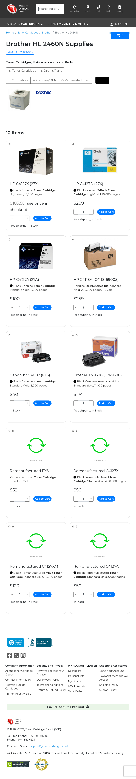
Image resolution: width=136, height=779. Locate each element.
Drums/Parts (51, 70)
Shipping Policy (108, 684)
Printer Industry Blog (18, 693)
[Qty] (19, 218)
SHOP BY (25, 24)
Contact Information (18, 679)
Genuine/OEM (45, 80)
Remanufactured (75, 80)
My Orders (74, 681)
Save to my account (20, 51)
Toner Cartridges (28, 32)
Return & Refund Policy (51, 690)
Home (10, 32)
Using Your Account (111, 670)
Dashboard (74, 670)
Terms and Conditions (50, 684)
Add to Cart (42, 218)
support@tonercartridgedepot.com (52, 746)
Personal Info (76, 676)
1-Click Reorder (77, 686)
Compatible (18, 80)
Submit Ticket (108, 690)
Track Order (75, 691)
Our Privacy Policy (48, 679)
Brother (46, 32)
